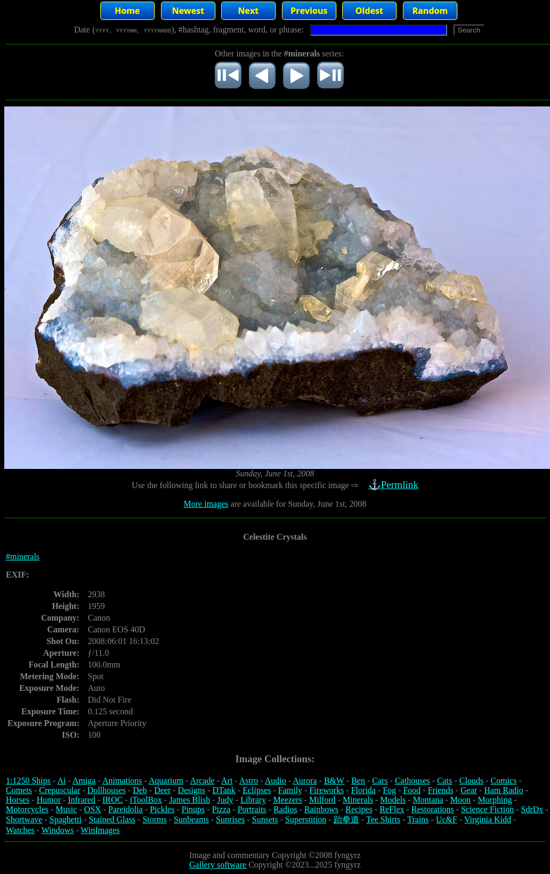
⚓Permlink (394, 484)
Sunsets (265, 819)
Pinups (193, 809)
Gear (468, 790)
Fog (389, 790)
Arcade (202, 780)
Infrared (81, 799)
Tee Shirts (383, 819)
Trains (417, 819)
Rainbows (321, 809)
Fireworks (326, 790)
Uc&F (446, 819)
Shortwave (24, 819)
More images (206, 503)
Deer (162, 790)
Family (290, 790)
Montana (428, 799)
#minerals (22, 556)
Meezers (287, 799)
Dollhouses (106, 790)
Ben (358, 780)
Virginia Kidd (487, 819)
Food (411, 790)
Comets (19, 790)
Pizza (221, 809)
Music (66, 809)
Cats (444, 780)
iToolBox (146, 799)
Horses (17, 799)
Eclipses (256, 790)
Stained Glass (112, 819)
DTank (223, 790)
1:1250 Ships (28, 780)
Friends (441, 790)
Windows (58, 830)
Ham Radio (503, 790)
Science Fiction (487, 809)
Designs (192, 790)
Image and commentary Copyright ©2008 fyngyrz (275, 855)
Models (393, 799)
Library (253, 799)
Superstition (305, 819)
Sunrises (230, 819)
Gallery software (217, 864)
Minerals (358, 799)
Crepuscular (59, 790)
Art (226, 780)
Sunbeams (191, 819)
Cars (379, 780)
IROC (112, 799)
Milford (322, 799)
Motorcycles (27, 809)
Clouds (471, 780)
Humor (49, 799)
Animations (122, 780)
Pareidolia (125, 809)
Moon (460, 799)
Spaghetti (66, 819)
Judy (225, 799)
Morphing (495, 799)
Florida (363, 790)
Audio (275, 780)
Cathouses (412, 780)
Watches (20, 830)
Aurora (305, 780)
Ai (61, 780)
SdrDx (532, 809)
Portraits (252, 809)
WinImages (100, 830)
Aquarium (166, 780)
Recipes (359, 809)
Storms (154, 819)
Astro (248, 780)
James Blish (189, 799)
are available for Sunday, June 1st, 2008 (298, 503)
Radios (285, 809)
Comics (504, 780)
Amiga (84, 780)
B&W (334, 780)
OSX (92, 809)
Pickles (162, 809)
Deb (140, 790)
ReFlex (391, 809)
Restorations (432, 809)
